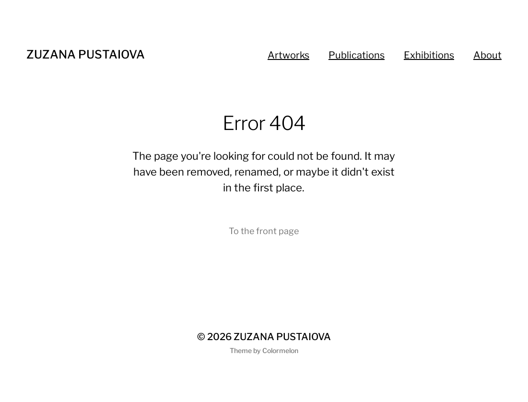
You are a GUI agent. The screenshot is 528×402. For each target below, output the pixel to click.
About (487, 55)
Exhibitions (429, 55)
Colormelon (280, 350)
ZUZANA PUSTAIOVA (85, 54)
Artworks (288, 55)
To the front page (264, 231)
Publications (357, 55)
